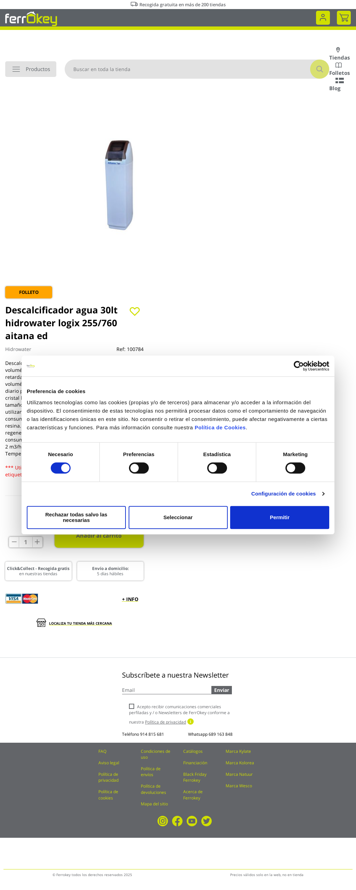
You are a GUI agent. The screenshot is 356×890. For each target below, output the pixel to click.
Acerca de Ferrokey (193, 795)
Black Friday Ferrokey (195, 777)
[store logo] (31, 18)
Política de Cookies (220, 430)
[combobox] (197, 69)
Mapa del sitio (154, 804)
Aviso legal (108, 763)
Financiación (195, 763)
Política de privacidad (108, 777)
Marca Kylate (238, 751)
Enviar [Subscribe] (221, 690)
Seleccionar (177, 517)
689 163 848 (221, 734)
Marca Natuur (239, 774)
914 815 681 (152, 734)
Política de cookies (108, 795)
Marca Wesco (239, 786)
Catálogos (193, 751)
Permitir (279, 517)
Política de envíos (151, 772)
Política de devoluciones (153, 789)
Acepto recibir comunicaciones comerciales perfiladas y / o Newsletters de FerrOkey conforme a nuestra (179, 714)
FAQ (102, 751)
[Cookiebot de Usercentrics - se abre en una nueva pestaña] (298, 369)
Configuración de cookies (283, 496)
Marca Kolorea (240, 763)
